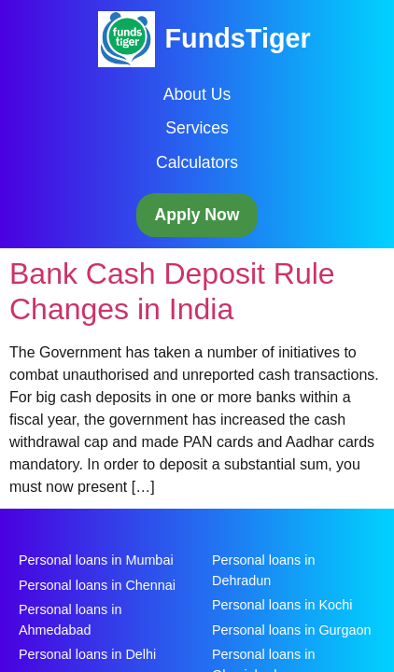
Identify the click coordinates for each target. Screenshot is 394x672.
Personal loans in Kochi (282, 604)
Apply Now (197, 214)
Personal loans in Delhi (87, 654)
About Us (197, 94)
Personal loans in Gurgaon (291, 630)
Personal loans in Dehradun (263, 570)
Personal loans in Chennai (97, 585)
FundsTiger (237, 38)
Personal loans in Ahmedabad (70, 619)
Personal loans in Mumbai (96, 560)
